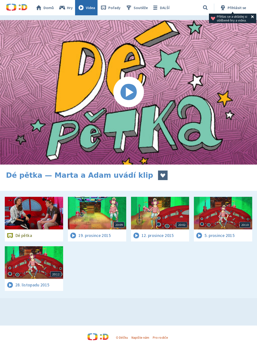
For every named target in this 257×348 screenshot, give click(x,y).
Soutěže (136, 7)
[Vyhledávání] (205, 7)
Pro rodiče (160, 337)
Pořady (110, 7)
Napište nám (140, 337)
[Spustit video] (128, 92)
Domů (44, 7)
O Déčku (122, 337)
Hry (66, 7)
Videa (86, 7)
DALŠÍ (161, 7)
